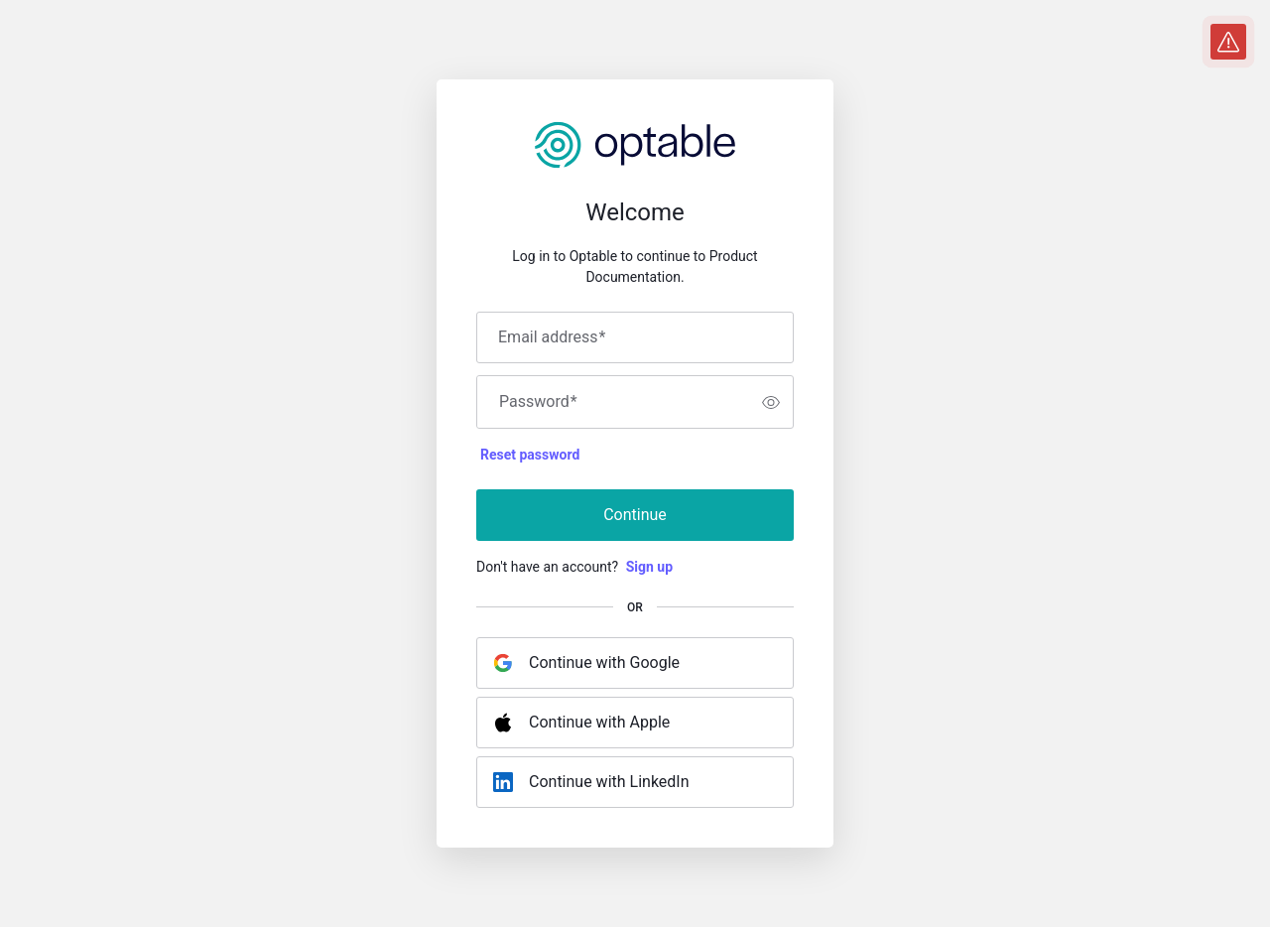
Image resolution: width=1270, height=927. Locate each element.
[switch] (771, 402)
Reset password (529, 455)
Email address (551, 337)
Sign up (649, 567)
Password (538, 402)
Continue (635, 514)
